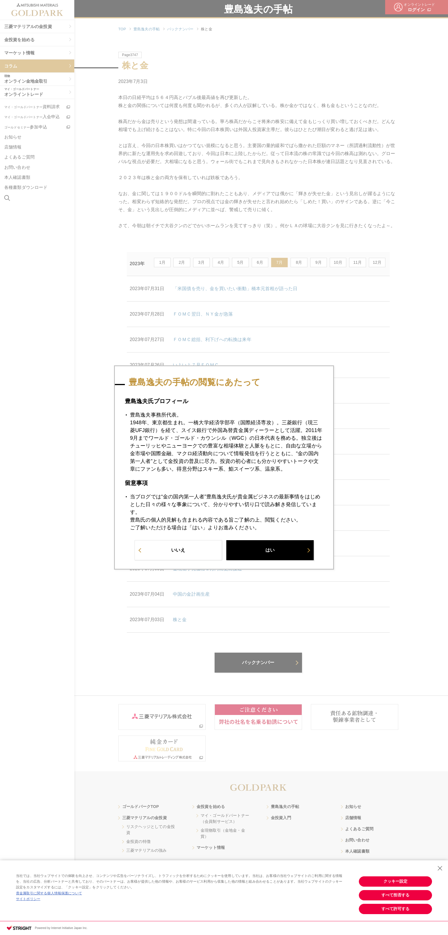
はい (270, 550)
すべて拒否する (395, 895)
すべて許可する (395, 908)
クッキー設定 (395, 881)
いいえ (178, 550)
